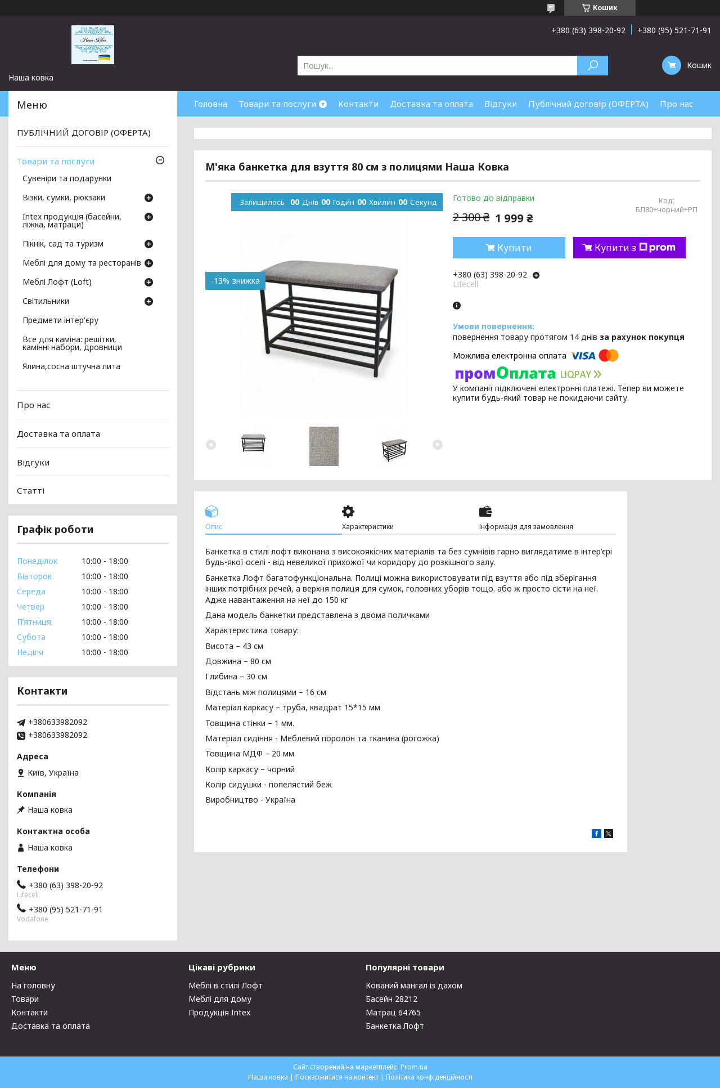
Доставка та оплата (431, 103)
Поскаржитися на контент (337, 1077)
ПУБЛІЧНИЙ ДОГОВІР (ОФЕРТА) (84, 132)
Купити (514, 247)
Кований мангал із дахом (414, 985)
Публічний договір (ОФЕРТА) (588, 103)
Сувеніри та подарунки (66, 178)
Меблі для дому (219, 998)
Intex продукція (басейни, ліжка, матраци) (72, 221)
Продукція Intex (219, 1012)
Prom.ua (414, 1067)
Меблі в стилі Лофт (225, 985)
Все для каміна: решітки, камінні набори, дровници (72, 343)
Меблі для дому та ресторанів (81, 263)
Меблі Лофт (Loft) (57, 282)
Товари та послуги (277, 103)
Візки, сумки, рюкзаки (63, 198)
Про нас (677, 103)
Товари (25, 998)
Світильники (45, 301)
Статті (30, 490)
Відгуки (500, 103)
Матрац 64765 (393, 1012)
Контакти (358, 103)
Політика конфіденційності (429, 1077)
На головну (33, 985)
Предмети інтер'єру (60, 320)
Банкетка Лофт (395, 1025)
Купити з (635, 247)
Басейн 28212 (391, 998)
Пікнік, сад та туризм (63, 244)
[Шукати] (592, 65)
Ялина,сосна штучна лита (71, 366)
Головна (210, 103)
